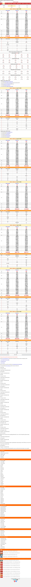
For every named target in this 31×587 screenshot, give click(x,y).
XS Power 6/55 (8, 135)
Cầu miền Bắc (2, 529)
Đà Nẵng (2, 491)
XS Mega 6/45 (8, 133)
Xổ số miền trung (2, 486)
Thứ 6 (11, 7)
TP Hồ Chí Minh (8, 10)
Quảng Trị (2, 502)
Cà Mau (26, 10)
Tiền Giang (2, 483)
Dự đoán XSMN (3, 544)
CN (27, 7)
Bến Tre (2, 466)
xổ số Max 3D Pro (7, 134)
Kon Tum (2, 496)
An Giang (2, 464)
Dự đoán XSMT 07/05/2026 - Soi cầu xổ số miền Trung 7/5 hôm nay (11, 569)
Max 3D (2, 455)
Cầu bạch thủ (2, 530)
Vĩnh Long (2, 463)
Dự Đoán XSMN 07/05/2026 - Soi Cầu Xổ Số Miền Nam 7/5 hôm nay (11, 571)
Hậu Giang (2, 476)
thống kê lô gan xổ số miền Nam (8, 81)
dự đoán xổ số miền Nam (9, 82)
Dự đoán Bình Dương (3, 539)
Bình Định (2, 490)
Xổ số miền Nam (8, 365)
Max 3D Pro (2, 456)
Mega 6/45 (2, 454)
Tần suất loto (2, 520)
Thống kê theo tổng (3, 511)
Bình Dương (2, 460)
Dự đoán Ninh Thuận (3, 543)
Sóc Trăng (2, 481)
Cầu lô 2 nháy (2, 534)
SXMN (1, 545)
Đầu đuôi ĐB (2, 512)
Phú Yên (2, 497)
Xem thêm (15, 354)
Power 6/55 (2, 457)
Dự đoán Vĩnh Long (3, 538)
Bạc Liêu (2, 465)
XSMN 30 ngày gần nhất (10, 86)
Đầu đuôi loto (2, 522)
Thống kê (14, 3)
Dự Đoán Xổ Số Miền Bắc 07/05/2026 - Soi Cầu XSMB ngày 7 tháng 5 (11, 567)
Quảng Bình (2, 498)
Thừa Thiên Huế (3, 503)
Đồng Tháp (17, 10)
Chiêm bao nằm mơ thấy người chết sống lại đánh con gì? (10, 554)
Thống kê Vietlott (3, 527)
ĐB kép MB (2, 513)
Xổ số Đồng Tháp (3, 361)
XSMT (6, 3)
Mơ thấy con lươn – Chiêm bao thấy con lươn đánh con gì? (10, 556)
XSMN (3, 3)
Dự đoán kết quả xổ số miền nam (17, 364)
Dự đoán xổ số (9, 3)
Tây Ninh (2, 482)
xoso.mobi (18, 578)
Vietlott (23, 3)
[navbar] (0, 1)
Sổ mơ (1, 549)
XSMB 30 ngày (19, 3)
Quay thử (26, 3)
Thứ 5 (4, 7)
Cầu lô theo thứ (3, 535)
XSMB (1, 3)
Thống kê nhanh (3, 521)
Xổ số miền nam (3, 4)
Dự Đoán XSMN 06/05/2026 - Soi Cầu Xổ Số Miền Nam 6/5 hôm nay (11, 576)
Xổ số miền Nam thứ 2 (6, 358)
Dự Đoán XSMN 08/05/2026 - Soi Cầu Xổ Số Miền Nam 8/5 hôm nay (11, 565)
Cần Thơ (2, 471)
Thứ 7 (19, 7)
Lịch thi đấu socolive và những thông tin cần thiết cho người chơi (11, 560)
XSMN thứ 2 (14, 138)
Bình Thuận (2, 469)
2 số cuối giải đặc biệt (3, 506)
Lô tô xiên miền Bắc (3, 526)
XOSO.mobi (15, 1)
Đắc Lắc (2, 492)
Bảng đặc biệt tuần (3, 507)
